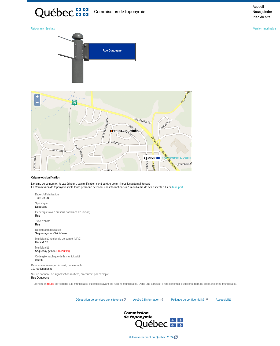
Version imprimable (264, 28)
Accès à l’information (146, 299)
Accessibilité (223, 299)
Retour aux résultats (43, 28)
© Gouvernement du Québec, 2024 (151, 337)
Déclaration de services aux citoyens (98, 299)
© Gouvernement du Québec (176, 157)
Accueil (258, 7)
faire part (177, 187)
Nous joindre (262, 12)
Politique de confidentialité (187, 299)
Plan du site (262, 17)
